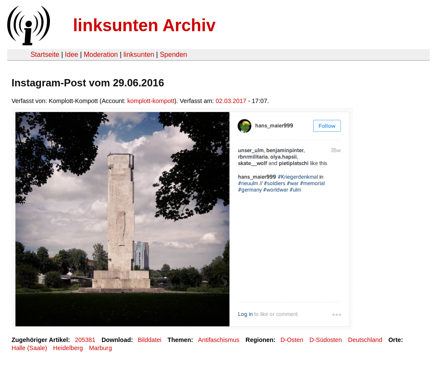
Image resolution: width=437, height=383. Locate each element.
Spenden (173, 54)
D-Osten (291, 339)
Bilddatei (149, 339)
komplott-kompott (150, 100)
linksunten (138, 54)
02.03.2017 (231, 100)
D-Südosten (325, 339)
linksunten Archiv (144, 25)
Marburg (100, 348)
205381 (85, 339)
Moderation (101, 54)
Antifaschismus (218, 339)
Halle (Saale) (29, 348)
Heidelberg (68, 348)
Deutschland (365, 339)
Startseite (44, 54)
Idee (71, 54)
